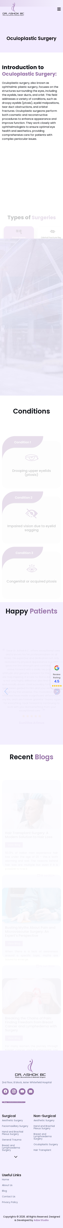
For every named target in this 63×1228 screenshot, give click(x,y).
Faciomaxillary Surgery (15, 1126)
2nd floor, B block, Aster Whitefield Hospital (27, 1082)
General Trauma (11, 1140)
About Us (7, 1185)
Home (5, 1179)
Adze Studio (41, 1220)
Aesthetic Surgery (12, 1120)
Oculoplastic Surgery (46, 1144)
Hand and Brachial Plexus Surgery (12, 1133)
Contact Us (8, 1196)
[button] (6, 695)
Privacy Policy (10, 1202)
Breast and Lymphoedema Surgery (11, 1147)
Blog (4, 1191)
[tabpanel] (31, 420)
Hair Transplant (42, 1150)
